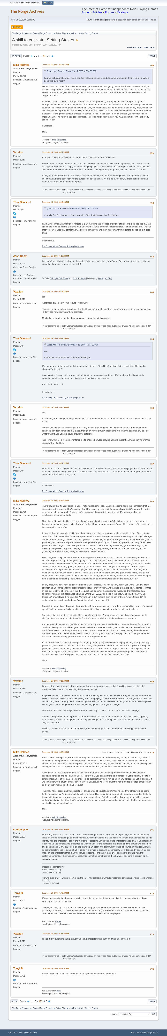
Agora (100, 278)
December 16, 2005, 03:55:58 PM (55, 934)
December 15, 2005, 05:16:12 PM (55, 291)
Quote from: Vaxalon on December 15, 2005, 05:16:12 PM (72, 345)
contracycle (20, 829)
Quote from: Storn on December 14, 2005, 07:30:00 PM (71, 71)
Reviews (122, 12)
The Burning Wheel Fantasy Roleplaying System (63, 246)
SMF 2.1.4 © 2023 (15, 1033)
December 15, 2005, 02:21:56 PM (55, 65)
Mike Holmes (21, 64)
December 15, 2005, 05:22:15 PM (55, 338)
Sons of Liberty (79, 278)
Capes (58, 921)
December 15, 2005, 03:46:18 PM (55, 202)
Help (133, 1033)
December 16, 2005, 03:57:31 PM (55, 968)
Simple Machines (30, 1033)
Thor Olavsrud (22, 202)
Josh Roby (20, 256)
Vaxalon (18, 152)
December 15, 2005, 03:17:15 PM (55, 152)
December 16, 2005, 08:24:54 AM (55, 829)
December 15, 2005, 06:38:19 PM (55, 752)
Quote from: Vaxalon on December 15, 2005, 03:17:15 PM (72, 208)
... (37, 56)
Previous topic (134, 47)
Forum (109, 12)
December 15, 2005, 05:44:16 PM (55, 501)
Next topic (149, 47)
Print (152, 56)
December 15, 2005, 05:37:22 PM (55, 463)
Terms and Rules (143, 1033)
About (86, 12)
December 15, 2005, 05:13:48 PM (55, 256)
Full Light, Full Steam (59, 278)
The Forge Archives (27, 11)
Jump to (114, 1014)
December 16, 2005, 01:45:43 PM (55, 893)
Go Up (14, 1001)
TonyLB (18, 893)
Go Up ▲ (155, 1033)
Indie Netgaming (59, 140)
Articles (97, 12)
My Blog (108, 278)
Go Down (16, 56)
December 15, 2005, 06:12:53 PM (55, 681)
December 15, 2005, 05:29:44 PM (55, 407)
